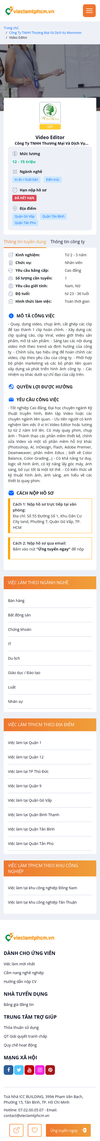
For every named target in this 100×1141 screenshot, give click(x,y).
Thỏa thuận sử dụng (21, 1027)
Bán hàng (16, 600)
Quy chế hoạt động (20, 1045)
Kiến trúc (52, 179)
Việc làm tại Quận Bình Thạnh (33, 814)
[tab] (25, 241)
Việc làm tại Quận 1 (24, 742)
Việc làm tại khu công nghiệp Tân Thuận (42, 902)
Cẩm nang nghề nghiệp (24, 972)
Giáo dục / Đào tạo (24, 672)
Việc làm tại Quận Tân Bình (31, 829)
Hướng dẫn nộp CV (20, 981)
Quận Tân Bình (53, 216)
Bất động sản (19, 614)
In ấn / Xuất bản (26, 179)
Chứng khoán (19, 629)
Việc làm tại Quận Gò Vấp (30, 800)
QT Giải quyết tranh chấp (25, 1036)
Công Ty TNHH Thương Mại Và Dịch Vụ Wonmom (45, 32)
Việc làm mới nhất (19, 963)
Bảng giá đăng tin (19, 1004)
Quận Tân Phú (25, 223)
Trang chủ (11, 28)
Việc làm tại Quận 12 (25, 757)
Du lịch (14, 658)
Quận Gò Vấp (24, 216)
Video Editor (50, 140)
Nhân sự (15, 701)
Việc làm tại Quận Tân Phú (31, 843)
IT (9, 643)
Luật (12, 687)
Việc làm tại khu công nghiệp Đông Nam (42, 887)
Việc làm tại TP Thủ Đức (28, 771)
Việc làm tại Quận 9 (24, 785)
